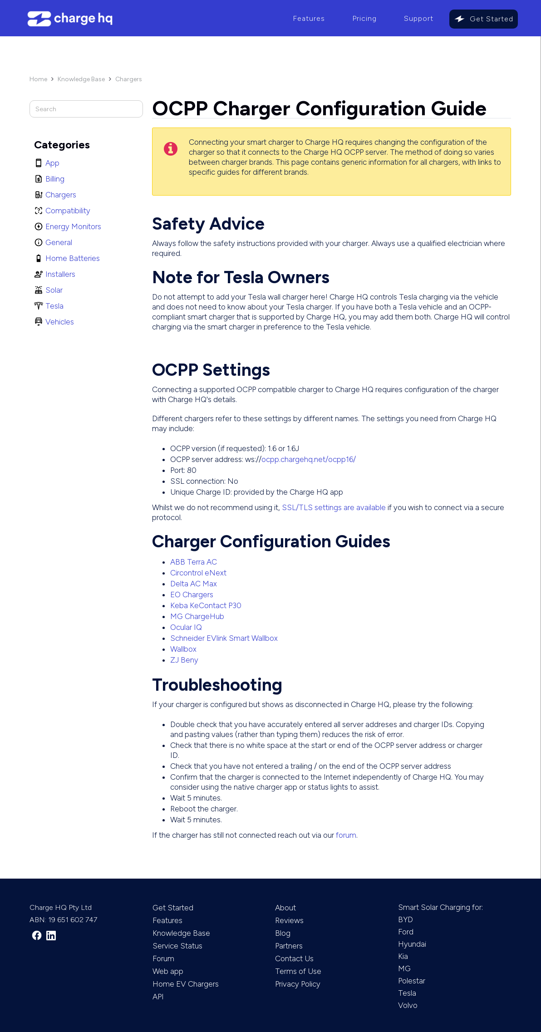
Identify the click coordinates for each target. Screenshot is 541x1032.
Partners (289, 945)
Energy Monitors (73, 226)
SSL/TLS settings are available (334, 507)
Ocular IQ (186, 627)
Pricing (364, 18)
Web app (167, 971)
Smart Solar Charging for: (440, 907)
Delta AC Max (193, 583)
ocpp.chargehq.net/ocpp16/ (308, 459)
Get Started (491, 19)
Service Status (177, 945)
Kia (403, 956)
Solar (54, 290)
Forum (163, 958)
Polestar (411, 980)
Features (309, 18)
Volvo (408, 1005)
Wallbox (183, 649)
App (52, 162)
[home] (150, 19)
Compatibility (67, 210)
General (58, 242)
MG (404, 968)
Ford (405, 931)
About (285, 907)
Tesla (54, 305)
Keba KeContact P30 (205, 605)
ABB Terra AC (193, 561)
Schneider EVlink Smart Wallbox (224, 638)
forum (346, 835)
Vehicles (59, 321)
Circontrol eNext (198, 572)
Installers (60, 274)
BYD (405, 919)
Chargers (128, 79)
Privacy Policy (297, 983)
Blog (282, 933)
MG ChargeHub (197, 616)
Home (38, 79)
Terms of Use (298, 971)
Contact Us (294, 958)
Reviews (289, 920)
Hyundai (412, 943)
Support (418, 18)
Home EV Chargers (185, 983)
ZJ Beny (184, 659)
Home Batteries (72, 258)
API (158, 996)
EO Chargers (191, 594)
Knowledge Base (81, 79)
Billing (54, 178)
